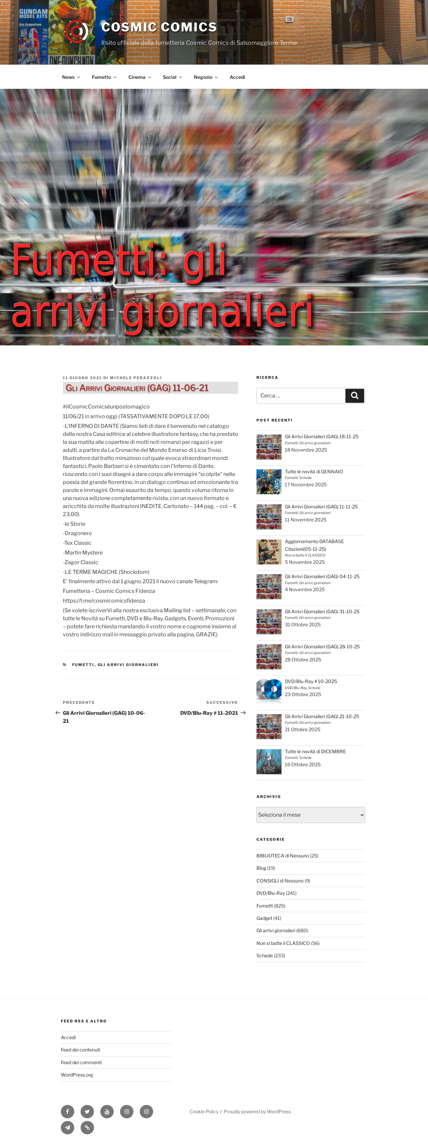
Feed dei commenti (81, 1062)
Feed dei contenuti (80, 1049)
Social (173, 77)
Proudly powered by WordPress (257, 1111)
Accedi (237, 77)
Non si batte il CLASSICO (283, 943)
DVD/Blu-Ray (270, 893)
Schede (264, 955)
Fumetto (104, 77)
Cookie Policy (204, 1111)
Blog (261, 868)
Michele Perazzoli (136, 377)
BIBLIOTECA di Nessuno (282, 855)
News (71, 77)
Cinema (140, 77)
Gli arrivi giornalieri (128, 664)
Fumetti (83, 664)
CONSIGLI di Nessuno (280, 880)
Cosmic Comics (159, 27)
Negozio (206, 77)
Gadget (264, 918)
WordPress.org (77, 1075)
